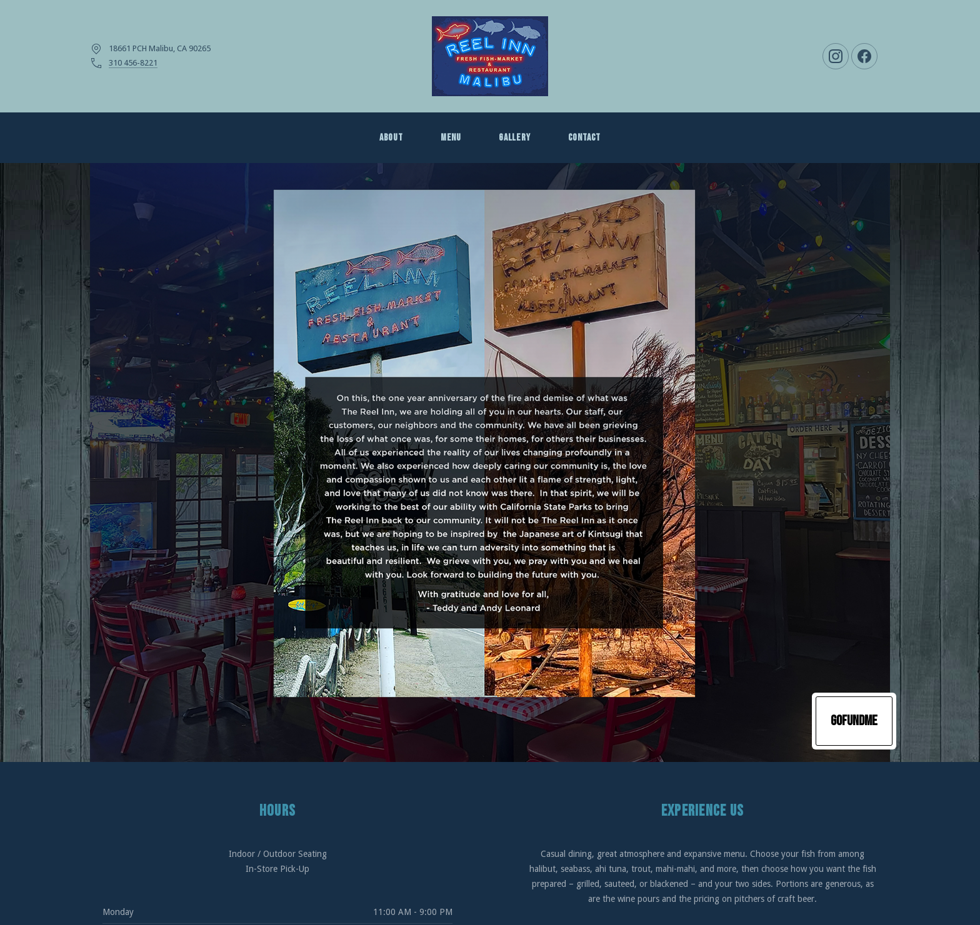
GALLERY (515, 138)
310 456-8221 (133, 62)
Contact (584, 138)
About (391, 138)
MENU (451, 138)
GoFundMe (854, 721)
